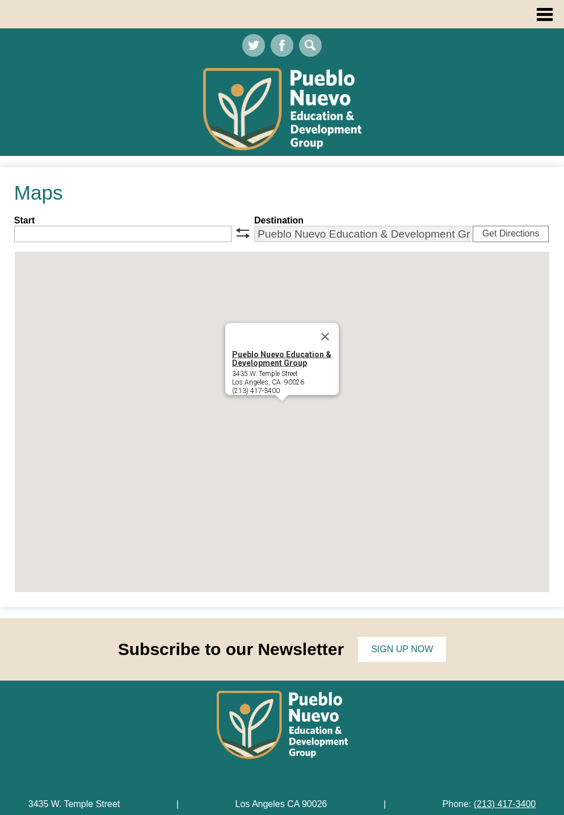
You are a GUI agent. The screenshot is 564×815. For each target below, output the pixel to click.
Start (24, 220)
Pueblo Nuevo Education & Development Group (281, 359)
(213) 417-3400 (505, 804)
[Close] (325, 337)
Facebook (282, 48)
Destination (279, 220)
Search (310, 48)
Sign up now (402, 649)
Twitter (253, 48)
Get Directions (510, 233)
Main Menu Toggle (545, 14)
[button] (282, 411)
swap (243, 233)
